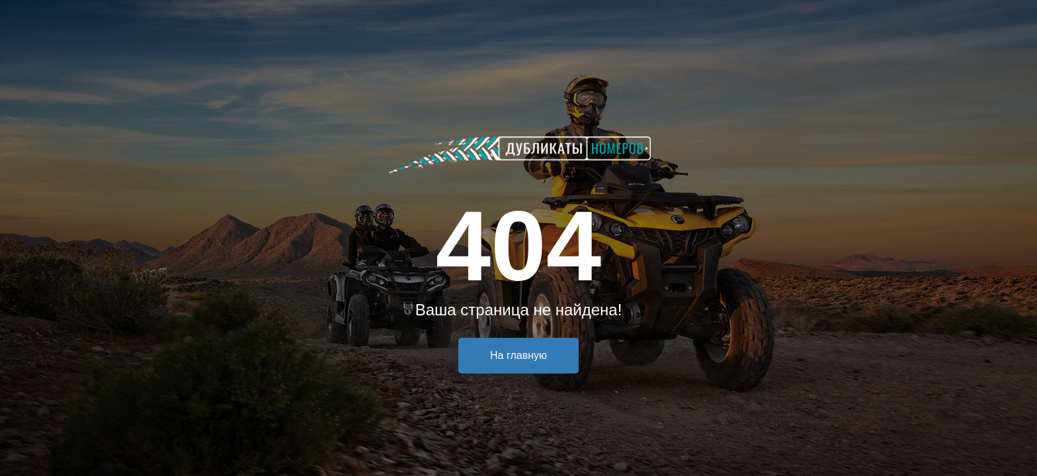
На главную (518, 355)
